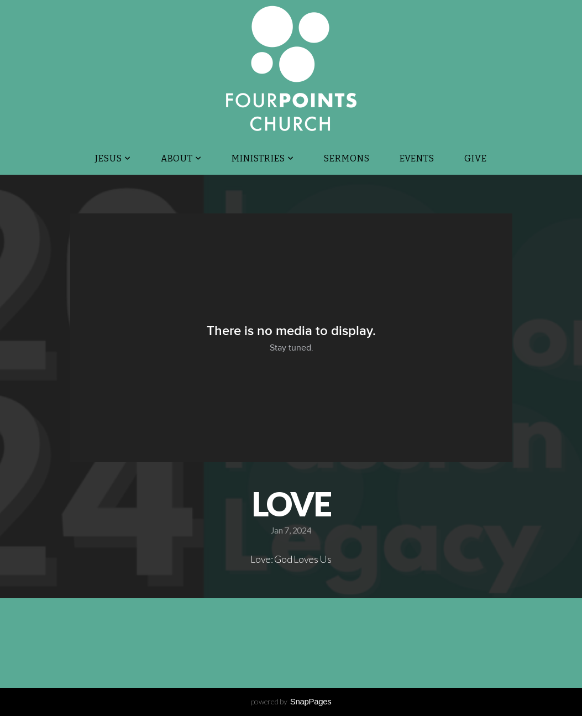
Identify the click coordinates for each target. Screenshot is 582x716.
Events (417, 158)
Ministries (263, 158)
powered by (291, 701)
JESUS (113, 158)
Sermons (347, 158)
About (181, 158)
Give (475, 158)
